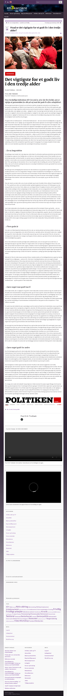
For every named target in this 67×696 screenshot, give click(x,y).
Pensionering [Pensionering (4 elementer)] (25, 614)
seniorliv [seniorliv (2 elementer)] (34, 616)
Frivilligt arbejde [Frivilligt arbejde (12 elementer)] (14, 611)
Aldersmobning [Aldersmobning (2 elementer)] (32, 607)
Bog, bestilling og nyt (26, 13)
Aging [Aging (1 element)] (14, 607)
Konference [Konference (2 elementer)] (38, 612)
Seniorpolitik (16, 409)
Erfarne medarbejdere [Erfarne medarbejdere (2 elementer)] (42, 609)
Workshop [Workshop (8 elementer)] (24, 621)
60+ (8, 409)
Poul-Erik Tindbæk (10, 33)
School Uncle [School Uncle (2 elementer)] (52, 614)
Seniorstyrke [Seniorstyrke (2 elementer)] (9, 618)
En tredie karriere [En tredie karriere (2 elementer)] (31, 609)
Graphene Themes (16, 694)
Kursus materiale (10, 536)
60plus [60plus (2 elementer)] (11, 607)
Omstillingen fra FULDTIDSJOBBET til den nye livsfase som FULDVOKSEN (12, 663)
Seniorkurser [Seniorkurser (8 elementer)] (26, 616)
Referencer (48, 13)
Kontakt (6, 16)
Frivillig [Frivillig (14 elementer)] (57, 609)
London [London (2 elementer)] (55, 612)
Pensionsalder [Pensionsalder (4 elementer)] (35, 614)
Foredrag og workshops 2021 (52, 22)
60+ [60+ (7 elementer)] (7, 607)
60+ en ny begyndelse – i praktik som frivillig (18, 22)
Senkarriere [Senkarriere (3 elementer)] (16, 618)
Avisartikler (26, 33)
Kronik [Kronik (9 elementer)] (44, 611)
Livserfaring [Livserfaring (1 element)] (50, 612)
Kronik (11, 409)
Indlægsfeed (9, 633)
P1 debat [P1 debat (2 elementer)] (14, 614)
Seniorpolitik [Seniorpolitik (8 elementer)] (42, 616)
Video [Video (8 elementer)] (16, 621)
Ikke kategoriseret (10, 527)
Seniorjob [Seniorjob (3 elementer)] (18, 616)
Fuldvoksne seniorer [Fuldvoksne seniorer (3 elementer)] (29, 612)
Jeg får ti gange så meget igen (12, 685)
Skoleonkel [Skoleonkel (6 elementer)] (33, 618)
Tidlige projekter (10, 554)
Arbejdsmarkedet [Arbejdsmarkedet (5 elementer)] (12, 609)
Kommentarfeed (10, 636)
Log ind (8, 630)
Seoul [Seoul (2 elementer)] (21, 618)
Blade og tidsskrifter (33, 33)
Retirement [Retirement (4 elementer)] (44, 614)
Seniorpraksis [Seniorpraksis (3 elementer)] (52, 616)
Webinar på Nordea (10, 688)
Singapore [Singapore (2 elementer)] (25, 618)
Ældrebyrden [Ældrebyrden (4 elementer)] (38, 621)
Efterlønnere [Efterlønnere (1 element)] (24, 609)
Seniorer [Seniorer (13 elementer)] (10, 616)
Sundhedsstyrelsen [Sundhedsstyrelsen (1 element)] (41, 618)
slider (39, 33)
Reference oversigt (10, 659)
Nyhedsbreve (9, 539)
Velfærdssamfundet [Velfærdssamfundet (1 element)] (10, 621)
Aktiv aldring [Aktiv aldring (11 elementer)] (22, 606)
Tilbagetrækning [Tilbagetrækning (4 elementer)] (51, 618)
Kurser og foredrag (15, 13)
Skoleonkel (8, 548)
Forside (6, 13)
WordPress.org (10, 639)
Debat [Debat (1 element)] (20, 609)
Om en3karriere (57, 13)
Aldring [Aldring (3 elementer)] (38, 607)
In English (8, 530)
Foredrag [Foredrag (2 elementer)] (50, 609)
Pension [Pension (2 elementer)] (19, 614)
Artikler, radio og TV (39, 13)
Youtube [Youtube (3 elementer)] (31, 621)
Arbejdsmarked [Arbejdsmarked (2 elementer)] (45, 607)
